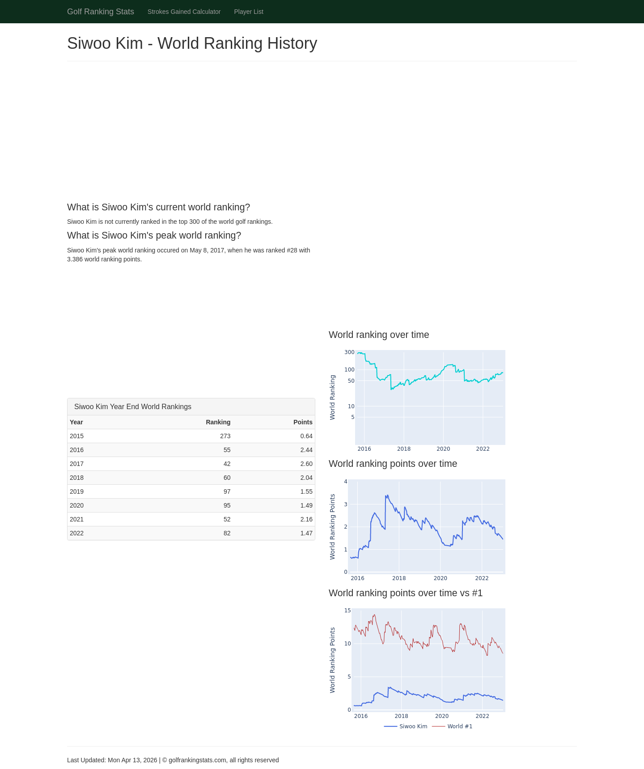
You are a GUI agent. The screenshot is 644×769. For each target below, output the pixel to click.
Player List (248, 11)
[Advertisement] (322, 133)
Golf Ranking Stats (100, 11)
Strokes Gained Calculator (184, 11)
